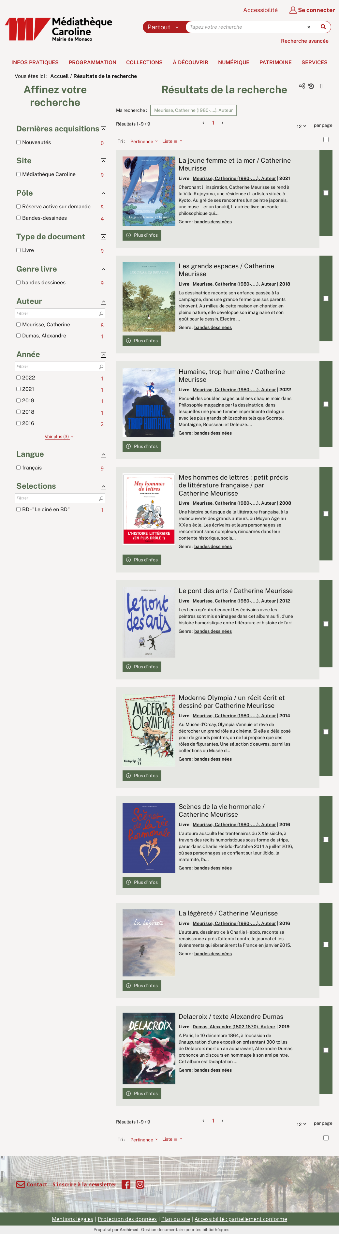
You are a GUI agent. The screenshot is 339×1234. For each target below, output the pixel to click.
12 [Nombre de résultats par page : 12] (303, 125)
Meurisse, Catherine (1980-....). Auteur (234, 178)
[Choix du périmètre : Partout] (164, 27)
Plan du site (175, 1219)
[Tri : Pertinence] (142, 141)
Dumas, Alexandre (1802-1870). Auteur (234, 1026)
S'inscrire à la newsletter (84, 1184)
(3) (60, 436)
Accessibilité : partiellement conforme (241, 1219)
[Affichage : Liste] (174, 141)
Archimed (129, 1229)
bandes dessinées (213, 221)
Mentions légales (72, 1219)
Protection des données (127, 1219)
